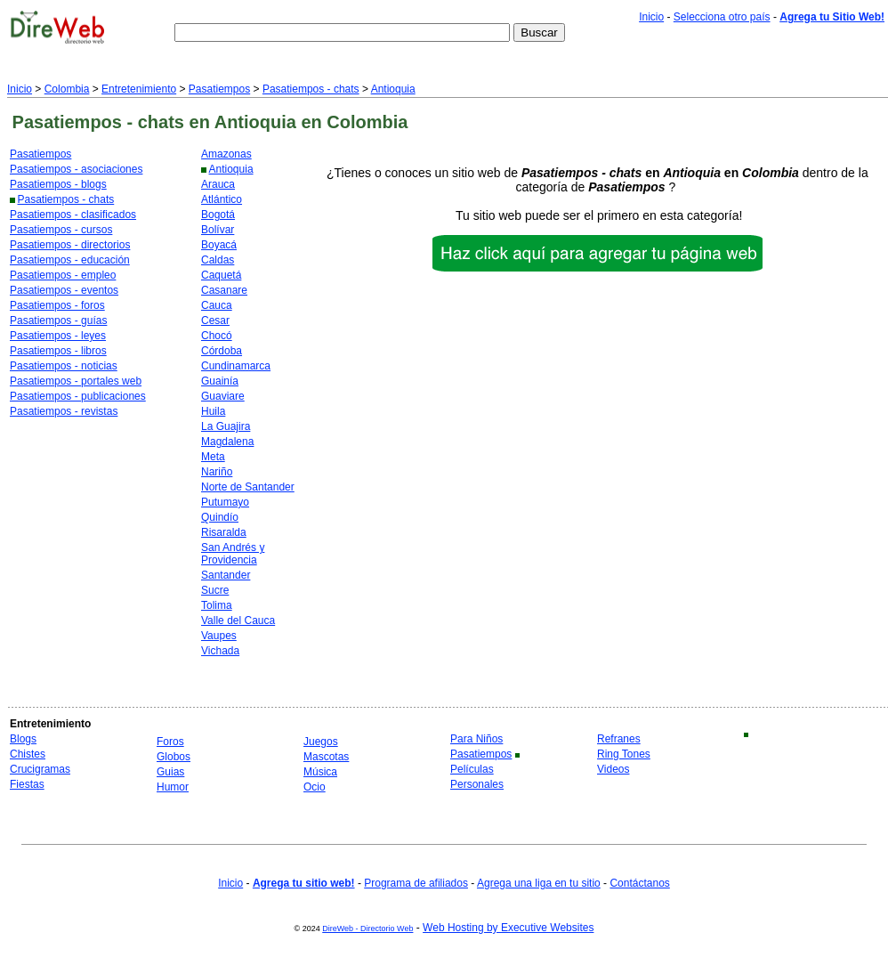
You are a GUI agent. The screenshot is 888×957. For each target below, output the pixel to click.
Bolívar (217, 229)
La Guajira (225, 426)
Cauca (216, 305)
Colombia (67, 89)
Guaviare (223, 396)
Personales (477, 784)
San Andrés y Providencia (232, 553)
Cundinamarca (235, 366)
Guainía (219, 381)
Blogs (23, 739)
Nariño (216, 472)
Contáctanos (639, 883)
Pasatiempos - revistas (63, 411)
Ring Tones (623, 754)
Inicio (651, 17)
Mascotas (326, 756)
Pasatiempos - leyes (58, 335)
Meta (213, 456)
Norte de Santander (248, 487)
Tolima (216, 605)
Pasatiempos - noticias (63, 366)
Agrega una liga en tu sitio (539, 883)
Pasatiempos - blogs (58, 184)
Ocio (314, 787)
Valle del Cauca (238, 620)
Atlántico (221, 199)
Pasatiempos (219, 89)
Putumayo (225, 502)
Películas (472, 769)
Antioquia (393, 89)
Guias (170, 772)
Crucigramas (40, 769)
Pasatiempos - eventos (64, 290)
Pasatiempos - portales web (75, 381)
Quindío (219, 517)
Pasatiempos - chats (310, 89)
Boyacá (219, 245)
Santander (225, 575)
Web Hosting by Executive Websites (508, 927)
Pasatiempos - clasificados (73, 214)
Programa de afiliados (416, 883)
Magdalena (227, 441)
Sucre (215, 590)
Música (320, 772)
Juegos (320, 741)
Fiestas (27, 784)
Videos (613, 769)
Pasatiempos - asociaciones (76, 169)
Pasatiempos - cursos (61, 229)
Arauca (218, 184)
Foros (170, 741)
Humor (173, 787)
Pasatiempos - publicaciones (78, 396)
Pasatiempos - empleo (63, 275)
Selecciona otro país (722, 17)
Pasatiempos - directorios (70, 245)
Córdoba (221, 351)
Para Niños (476, 739)
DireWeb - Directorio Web (367, 928)
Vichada (220, 651)
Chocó (216, 335)
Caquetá (221, 275)
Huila (213, 411)
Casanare (224, 290)
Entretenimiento (138, 89)
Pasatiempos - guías (58, 320)
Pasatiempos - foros (57, 305)
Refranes (619, 739)
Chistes (27, 754)
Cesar (215, 320)
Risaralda (223, 532)
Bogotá (218, 214)
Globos (173, 756)
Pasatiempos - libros (58, 351)
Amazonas (226, 154)
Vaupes (219, 635)
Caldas (217, 260)
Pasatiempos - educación (70, 260)
